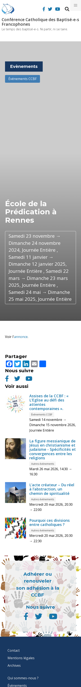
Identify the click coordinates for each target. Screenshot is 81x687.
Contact (14, 650)
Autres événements (42, 464)
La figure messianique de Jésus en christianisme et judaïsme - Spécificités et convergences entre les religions (52, 449)
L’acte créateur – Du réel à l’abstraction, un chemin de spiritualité (51, 489)
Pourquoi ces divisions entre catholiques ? (49, 522)
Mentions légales (21, 658)
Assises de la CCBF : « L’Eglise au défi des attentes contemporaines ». (48, 402)
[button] (75, 5)
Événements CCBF (22, 78)
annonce (21, 336)
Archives (14, 665)
